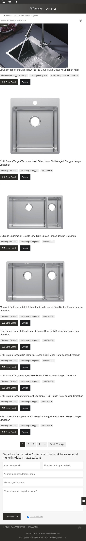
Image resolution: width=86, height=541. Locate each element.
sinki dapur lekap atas (39, 76)
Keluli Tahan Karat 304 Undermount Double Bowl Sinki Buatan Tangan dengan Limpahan (39, 333)
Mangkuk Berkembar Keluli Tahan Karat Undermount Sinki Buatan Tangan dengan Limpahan (41, 309)
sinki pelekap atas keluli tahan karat (64, 76)
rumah (6, 16)
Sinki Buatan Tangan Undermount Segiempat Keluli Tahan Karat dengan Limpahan (41, 396)
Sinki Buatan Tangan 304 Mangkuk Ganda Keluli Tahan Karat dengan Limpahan (40, 355)
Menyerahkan (12, 517)
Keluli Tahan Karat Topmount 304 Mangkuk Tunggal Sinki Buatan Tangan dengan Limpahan (40, 418)
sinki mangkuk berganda (30, 242)
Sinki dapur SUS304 (8, 171)
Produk (15, 16)
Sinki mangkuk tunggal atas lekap (13, 76)
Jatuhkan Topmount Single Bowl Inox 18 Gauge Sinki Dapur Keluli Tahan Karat (39, 70)
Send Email (9, 81)
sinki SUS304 (47, 171)
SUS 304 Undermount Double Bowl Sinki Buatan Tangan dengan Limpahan (38, 236)
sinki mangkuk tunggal (29, 171)
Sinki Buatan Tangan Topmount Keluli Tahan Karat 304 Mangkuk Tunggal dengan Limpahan (40, 163)
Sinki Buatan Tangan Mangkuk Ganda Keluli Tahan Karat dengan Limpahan (38, 375)
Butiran (25, 82)
